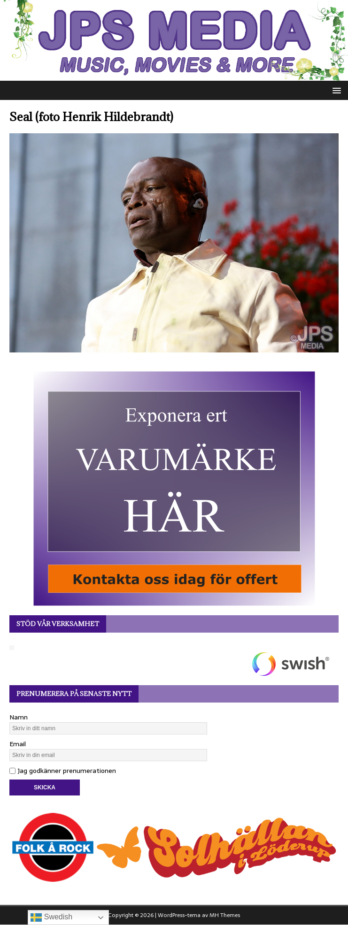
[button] (335, 90)
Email (17, 744)
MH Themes (224, 915)
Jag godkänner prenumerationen (62, 770)
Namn (18, 717)
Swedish (51, 917)
